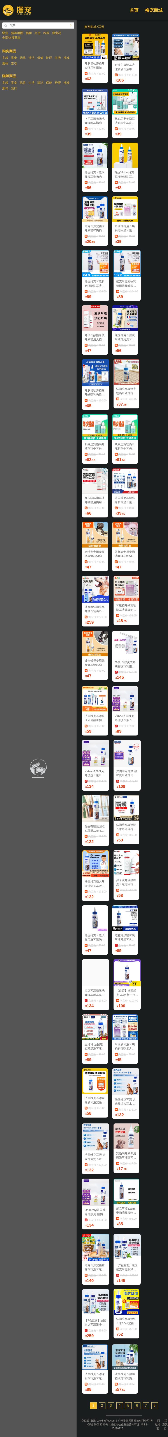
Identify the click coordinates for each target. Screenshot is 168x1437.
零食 (14, 58)
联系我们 (165, 1424)
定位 (38, 33)
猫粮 (29, 33)
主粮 (5, 58)
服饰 (5, 63)
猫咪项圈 (17, 33)
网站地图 (157, 1424)
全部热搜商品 (11, 37)
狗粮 (46, 33)
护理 (49, 58)
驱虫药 (56, 33)
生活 (58, 58)
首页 (134, 10)
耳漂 (101, 27)
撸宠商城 (154, 10)
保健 (40, 58)
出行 (14, 88)
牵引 (14, 63)
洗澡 (66, 58)
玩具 (23, 58)
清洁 (31, 58)
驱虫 (5, 33)
